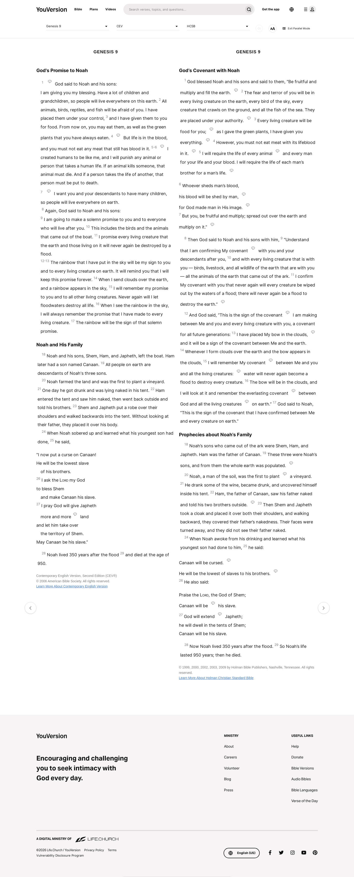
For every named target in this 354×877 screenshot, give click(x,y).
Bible (78, 9)
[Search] (183, 9)
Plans (94, 9)
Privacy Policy (94, 850)
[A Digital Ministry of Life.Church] (177, 836)
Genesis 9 (77, 26)
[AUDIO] (259, 28)
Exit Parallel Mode (296, 28)
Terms (112, 850)
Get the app (270, 9)
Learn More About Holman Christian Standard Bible (216, 678)
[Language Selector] (291, 9)
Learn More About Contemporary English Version (72, 586)
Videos (110, 9)
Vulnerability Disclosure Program (60, 855)
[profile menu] (309, 9)
